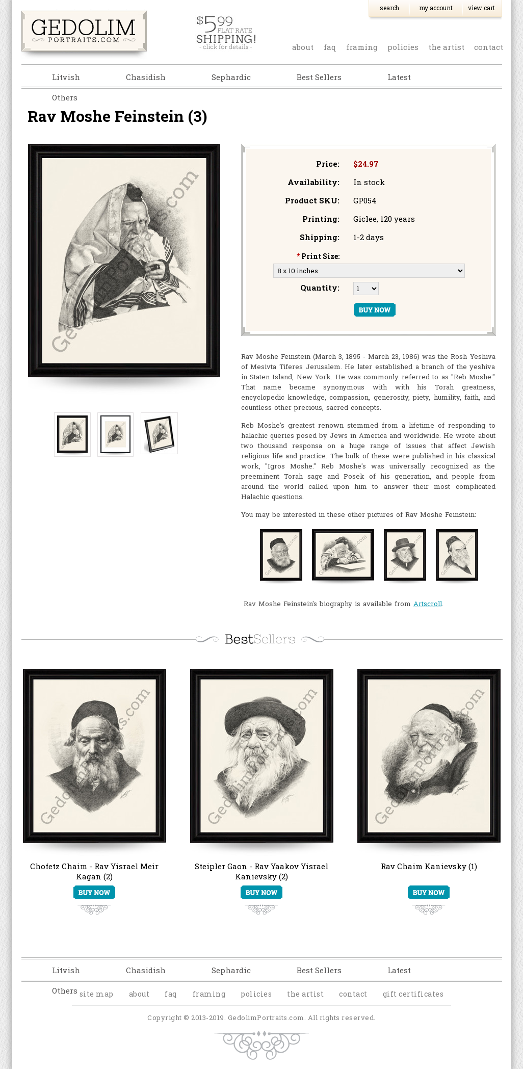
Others (64, 97)
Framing (362, 47)
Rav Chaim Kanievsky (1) (429, 866)
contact (488, 47)
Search (389, 8)
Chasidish (146, 77)
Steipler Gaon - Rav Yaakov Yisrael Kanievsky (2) (261, 871)
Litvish (66, 77)
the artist (446, 47)
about (302, 47)
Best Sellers (319, 77)
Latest (399, 77)
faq (330, 47)
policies (403, 47)
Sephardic (231, 77)
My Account (436, 8)
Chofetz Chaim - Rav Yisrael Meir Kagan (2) (94, 871)
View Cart (481, 8)
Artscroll (427, 603)
